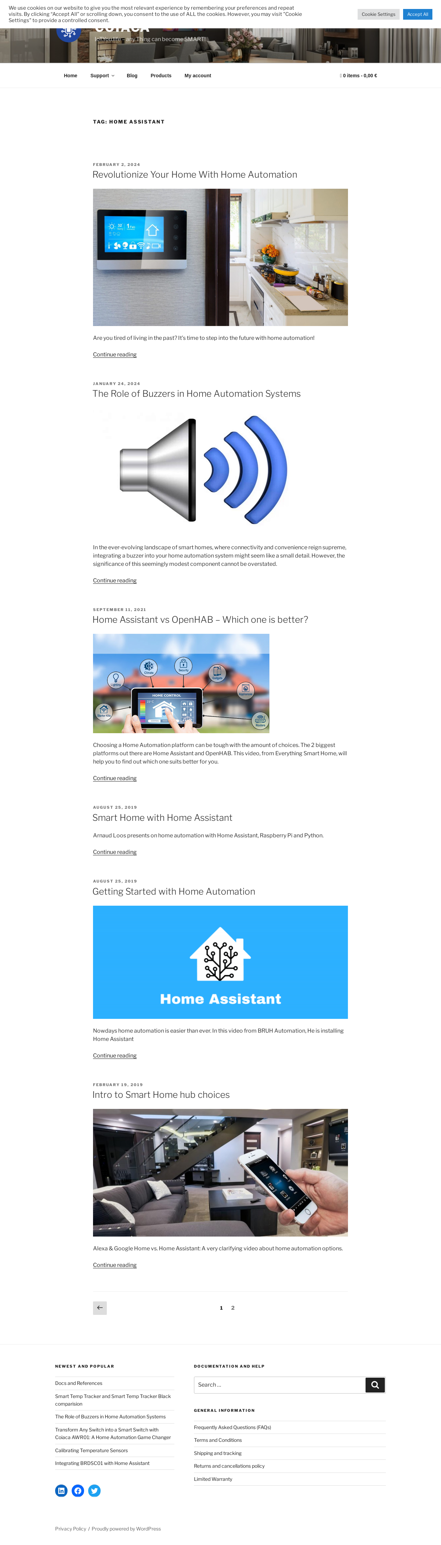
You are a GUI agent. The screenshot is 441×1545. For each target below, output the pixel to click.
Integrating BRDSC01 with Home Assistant (102, 1463)
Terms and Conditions (218, 1440)
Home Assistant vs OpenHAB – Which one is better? (200, 619)
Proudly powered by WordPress (126, 1529)
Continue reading (115, 354)
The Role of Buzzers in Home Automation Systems (196, 393)
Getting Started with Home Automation (173, 891)
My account (198, 75)
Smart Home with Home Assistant (162, 817)
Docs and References (78, 1383)
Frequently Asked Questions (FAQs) (232, 1427)
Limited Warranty (213, 1479)
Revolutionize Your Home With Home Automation (194, 174)
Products (161, 75)
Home (71, 75)
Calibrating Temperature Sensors (91, 1450)
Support (102, 75)
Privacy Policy (70, 1529)
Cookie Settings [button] (379, 14)
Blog (132, 75)
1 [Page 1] (223, 1307)
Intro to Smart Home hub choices (161, 1094)
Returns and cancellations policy (229, 1466)
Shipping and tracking (218, 1453)
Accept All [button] (417, 14)
